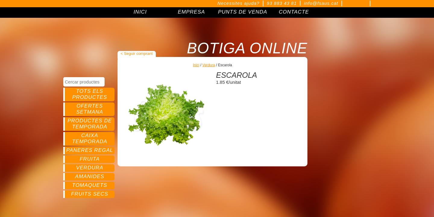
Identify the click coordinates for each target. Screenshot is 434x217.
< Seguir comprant (137, 53)
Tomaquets (89, 185)
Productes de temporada (90, 124)
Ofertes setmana (89, 109)
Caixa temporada (89, 138)
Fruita (89, 159)
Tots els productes (89, 94)
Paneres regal (89, 150)
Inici (196, 65)
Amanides (89, 176)
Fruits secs (89, 194)
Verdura (89, 168)
